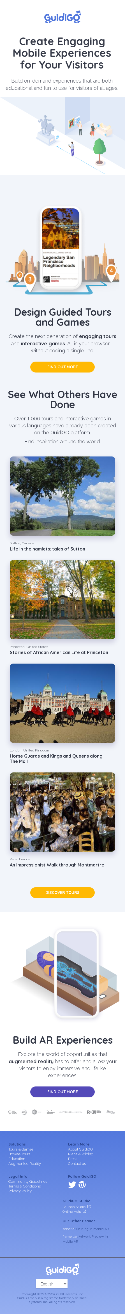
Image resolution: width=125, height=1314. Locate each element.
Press (72, 1159)
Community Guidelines (27, 1181)
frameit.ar (69, 1236)
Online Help (71, 1211)
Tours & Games (20, 1149)
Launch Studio (73, 1206)
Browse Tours (19, 1154)
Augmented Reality (24, 1163)
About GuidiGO (80, 1149)
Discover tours (62, 892)
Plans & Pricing (80, 1154)
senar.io (68, 1229)
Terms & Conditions (24, 1186)
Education (16, 1159)
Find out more (62, 366)
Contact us (77, 1163)
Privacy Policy (20, 1191)
